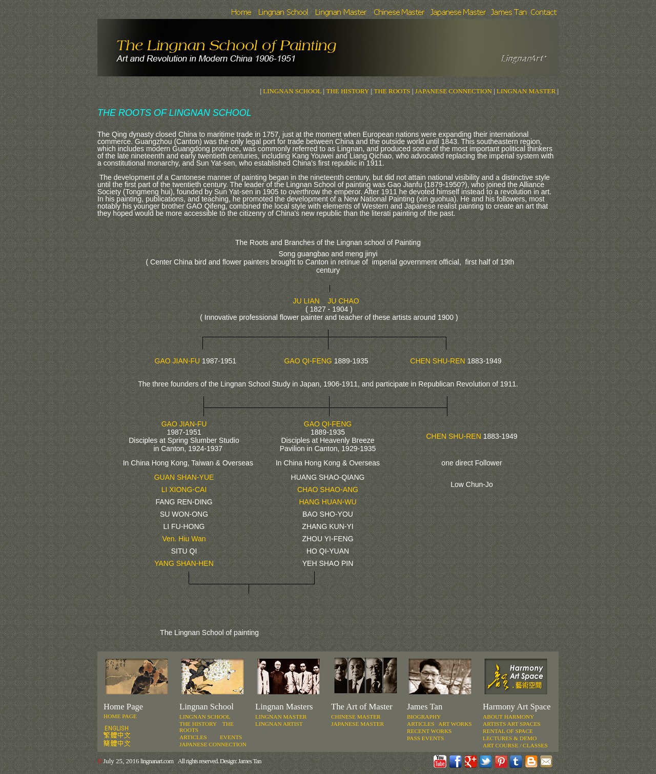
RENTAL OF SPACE (508, 731)
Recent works (429, 731)
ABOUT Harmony (508, 717)
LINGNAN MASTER (526, 91)
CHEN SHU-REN (437, 361)
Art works (454, 724)
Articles (420, 724)
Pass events (425, 738)
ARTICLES (193, 737)
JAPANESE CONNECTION (452, 91)
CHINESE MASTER (356, 717)
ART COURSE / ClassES (515, 745)
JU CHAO (343, 301)
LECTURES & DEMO (510, 738)
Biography (424, 717)
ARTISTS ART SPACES (512, 724)
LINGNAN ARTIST (279, 724)
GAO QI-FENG (308, 361)
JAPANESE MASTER (357, 724)
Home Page (120, 716)
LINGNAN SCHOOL (292, 91)
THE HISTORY (347, 91)
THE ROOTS (392, 91)
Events (231, 737)
